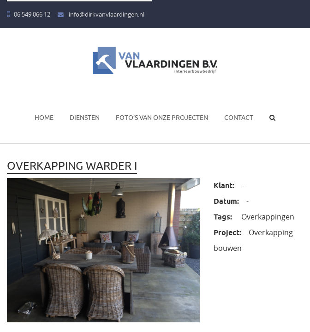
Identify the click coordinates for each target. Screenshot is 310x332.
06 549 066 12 (28, 14)
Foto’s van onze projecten (162, 117)
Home (44, 117)
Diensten (85, 117)
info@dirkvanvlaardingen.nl (101, 14)
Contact (238, 117)
